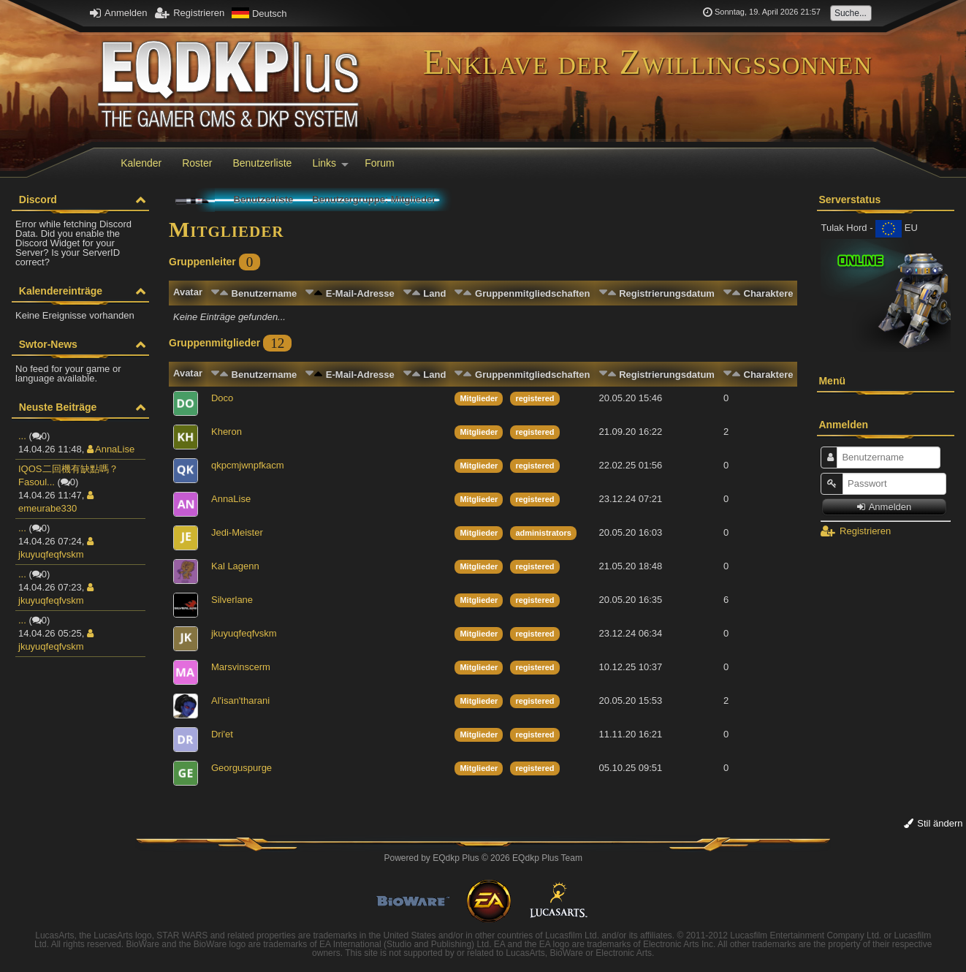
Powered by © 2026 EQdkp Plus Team (483, 858)
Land (434, 293)
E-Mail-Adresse (360, 293)
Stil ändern (933, 823)
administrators (543, 532)
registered (534, 398)
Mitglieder (479, 398)
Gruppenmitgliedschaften (532, 293)
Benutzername (264, 293)
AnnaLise (110, 449)
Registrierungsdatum (667, 293)
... (22, 435)
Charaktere (769, 293)
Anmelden (118, 12)
